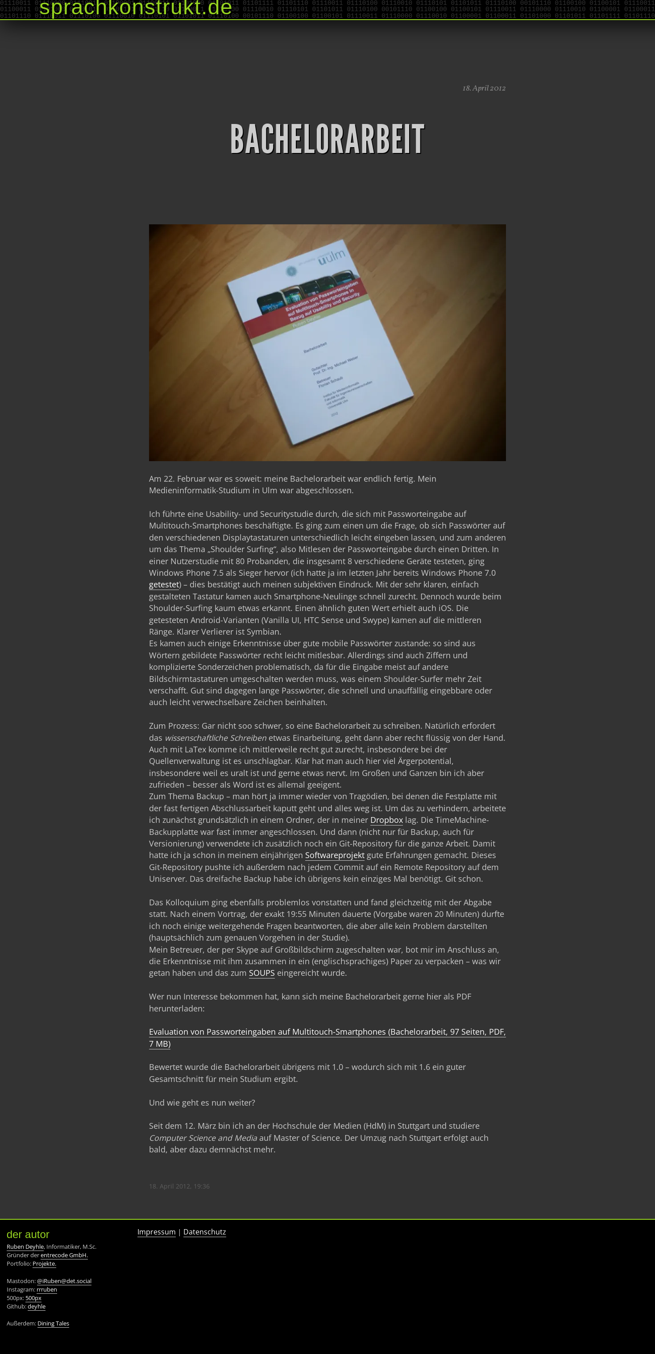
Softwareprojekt (335, 855)
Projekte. (44, 1263)
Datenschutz (204, 1232)
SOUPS (262, 972)
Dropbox (386, 819)
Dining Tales (53, 1323)
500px (33, 1298)
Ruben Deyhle (25, 1247)
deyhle (37, 1306)
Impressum (156, 1232)
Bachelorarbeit (327, 139)
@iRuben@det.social (64, 1281)
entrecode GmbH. (64, 1255)
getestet (164, 584)
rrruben (47, 1289)
